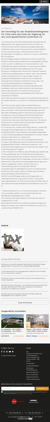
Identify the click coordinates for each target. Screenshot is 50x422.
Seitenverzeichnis (32, 377)
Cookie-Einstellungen (8, 355)
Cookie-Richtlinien (32, 366)
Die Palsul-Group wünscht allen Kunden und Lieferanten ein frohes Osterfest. (23, 279)
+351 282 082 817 (34, 413)
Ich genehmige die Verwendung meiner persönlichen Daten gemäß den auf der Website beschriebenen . (25, 392)
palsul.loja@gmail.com (22, 417)
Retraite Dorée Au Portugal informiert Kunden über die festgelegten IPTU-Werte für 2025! (21, 294)
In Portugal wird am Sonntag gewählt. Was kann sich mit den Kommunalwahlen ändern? (23, 272)
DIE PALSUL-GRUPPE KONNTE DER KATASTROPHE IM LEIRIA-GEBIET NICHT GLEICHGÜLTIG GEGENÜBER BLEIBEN (23, 265)
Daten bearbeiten (32, 374)
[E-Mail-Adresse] (18, 388)
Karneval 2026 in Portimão (10, 259)
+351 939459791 (15, 413)
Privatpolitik (30, 363)
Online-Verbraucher (33, 379)
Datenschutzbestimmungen (24, 393)
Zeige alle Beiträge (25, 302)
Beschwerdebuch (32, 372)
